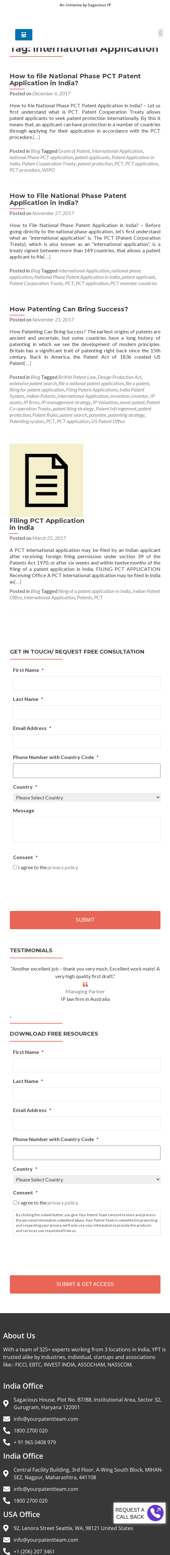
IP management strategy (66, 402)
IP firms (31, 402)
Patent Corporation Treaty (36, 283)
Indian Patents (41, 396)
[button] (161, 37)
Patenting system (27, 421)
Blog (35, 151)
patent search (73, 415)
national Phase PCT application (41, 157)
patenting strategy (126, 415)
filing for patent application (37, 389)
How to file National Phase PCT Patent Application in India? (75, 79)
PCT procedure (25, 170)
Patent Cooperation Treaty (49, 163)
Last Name (28, 638)
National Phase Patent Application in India (77, 277)
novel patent (132, 402)
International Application (117, 151)
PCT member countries (133, 283)
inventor (139, 396)
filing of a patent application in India (94, 530)
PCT (118, 163)
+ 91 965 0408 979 (35, 1381)
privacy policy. (63, 806)
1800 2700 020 (31, 1369)
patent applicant (138, 277)
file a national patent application (91, 383)
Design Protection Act (119, 377)
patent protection (95, 163)
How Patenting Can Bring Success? (69, 309)
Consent (25, 796)
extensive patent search (33, 383)
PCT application (141, 163)
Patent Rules (45, 415)
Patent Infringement (116, 408)
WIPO (48, 170)
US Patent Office (108, 421)
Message (23, 749)
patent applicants (92, 157)
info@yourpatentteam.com (46, 1358)
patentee (97, 415)
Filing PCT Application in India (116, 450)
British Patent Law (77, 377)
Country (25, 726)
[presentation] (61, 827)
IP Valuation (105, 402)
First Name (28, 609)
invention (119, 396)
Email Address (32, 667)
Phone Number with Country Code (56, 696)
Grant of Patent (74, 151)
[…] (36, 137)
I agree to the (48, 806)
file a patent (137, 383)
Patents (84, 536)
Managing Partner (85, 930)
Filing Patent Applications (92, 389)
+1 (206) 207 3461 (34, 1490)
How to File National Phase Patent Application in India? (68, 199)
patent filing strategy (73, 408)
